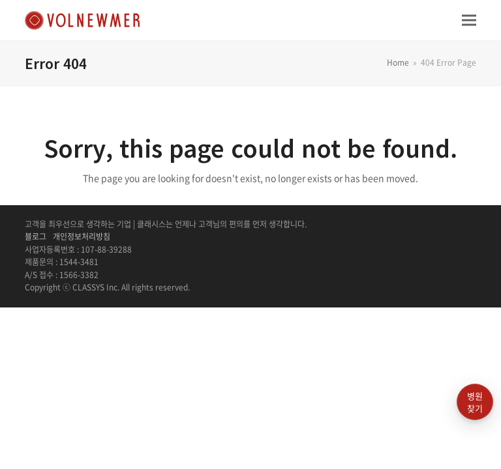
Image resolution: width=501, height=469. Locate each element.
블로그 (35, 236)
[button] (469, 19)
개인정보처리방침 (81, 236)
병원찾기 (475, 402)
